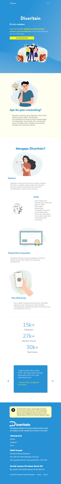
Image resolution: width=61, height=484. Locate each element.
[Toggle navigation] (48, 3)
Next (53, 381)
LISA (19, 469)
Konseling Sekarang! (22, 38)
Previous (8, 381)
